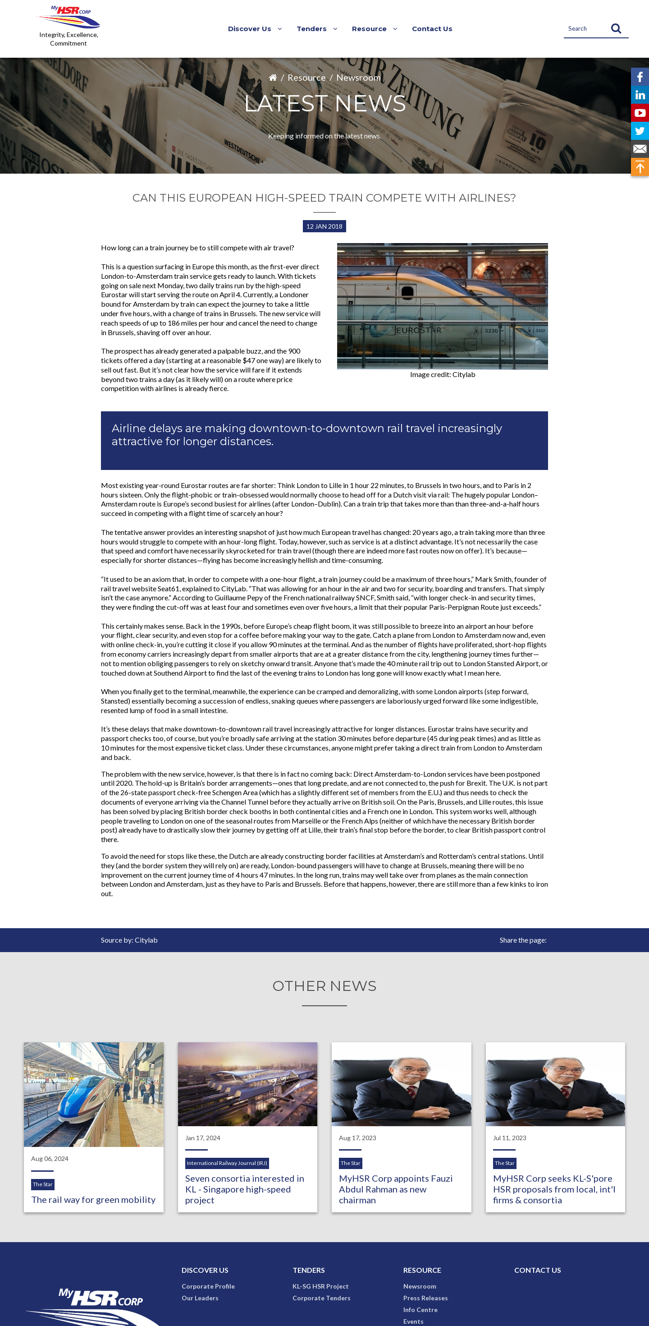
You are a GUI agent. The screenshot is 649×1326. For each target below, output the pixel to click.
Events (413, 1321)
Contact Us (432, 28)
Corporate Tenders (322, 1298)
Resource (307, 77)
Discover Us (205, 1270)
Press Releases (425, 1298)
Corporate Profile (208, 1286)
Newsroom (358, 77)
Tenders (309, 1270)
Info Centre (420, 1309)
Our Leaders (200, 1298)
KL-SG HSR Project (321, 1286)
